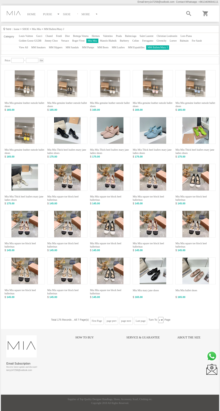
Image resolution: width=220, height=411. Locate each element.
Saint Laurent (146, 36)
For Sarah (197, 40)
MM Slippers (55, 47)
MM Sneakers (38, 47)
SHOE (25, 29)
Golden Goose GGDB (30, 40)
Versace (65, 40)
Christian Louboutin (167, 36)
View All (23, 47)
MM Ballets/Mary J (54, 29)
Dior (67, 36)
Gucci (39, 36)
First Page (97, 321)
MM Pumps (88, 47)
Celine (135, 40)
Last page (140, 321)
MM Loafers (118, 47)
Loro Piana (186, 36)
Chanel (49, 36)
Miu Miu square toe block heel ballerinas (63, 198)
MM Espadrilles (136, 47)
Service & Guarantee (143, 337)
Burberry (124, 40)
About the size (188, 337)
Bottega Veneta (81, 36)
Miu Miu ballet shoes (186, 290)
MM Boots (103, 47)
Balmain (184, 40)
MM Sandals (72, 47)
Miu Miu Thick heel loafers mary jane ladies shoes (66, 151)
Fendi (59, 36)
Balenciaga (130, 36)
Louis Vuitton (26, 36)
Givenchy (161, 40)
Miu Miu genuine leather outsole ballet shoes (24, 105)
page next (126, 321)
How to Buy (84, 337)
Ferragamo (147, 40)
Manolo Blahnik (108, 40)
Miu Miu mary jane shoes (146, 290)
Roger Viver (78, 40)
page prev (112, 321)
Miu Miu (36, 29)
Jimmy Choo (51, 40)
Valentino (108, 36)
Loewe (173, 40)
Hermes (96, 36)
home (17, 29)
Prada (119, 36)
